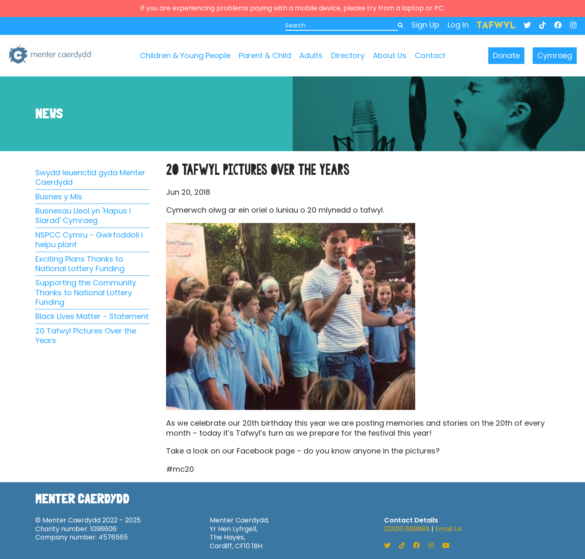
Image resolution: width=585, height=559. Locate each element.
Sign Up (425, 25)
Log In (458, 25)
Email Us (448, 529)
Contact (430, 55)
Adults (311, 55)
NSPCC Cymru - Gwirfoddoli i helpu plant (89, 240)
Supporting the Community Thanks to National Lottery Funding (85, 292)
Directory (348, 55)
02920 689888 (407, 529)
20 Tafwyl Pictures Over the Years (85, 336)
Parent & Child (265, 55)
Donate (506, 55)
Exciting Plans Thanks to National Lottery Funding (80, 264)
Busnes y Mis (58, 196)
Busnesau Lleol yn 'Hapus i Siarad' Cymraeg (83, 216)
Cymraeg (554, 55)
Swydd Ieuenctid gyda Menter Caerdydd (90, 177)
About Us (389, 55)
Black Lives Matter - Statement (92, 316)
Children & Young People (185, 55)
